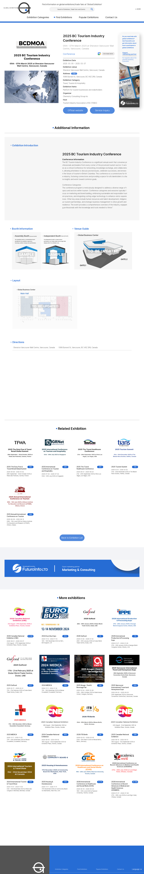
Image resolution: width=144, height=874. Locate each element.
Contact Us (111, 17)
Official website (75, 110)
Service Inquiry (102, 110)
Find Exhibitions (64, 17)
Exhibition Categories (38, 17)
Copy (74, 73)
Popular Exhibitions (89, 17)
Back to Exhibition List (72, 537)
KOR (138, 9)
